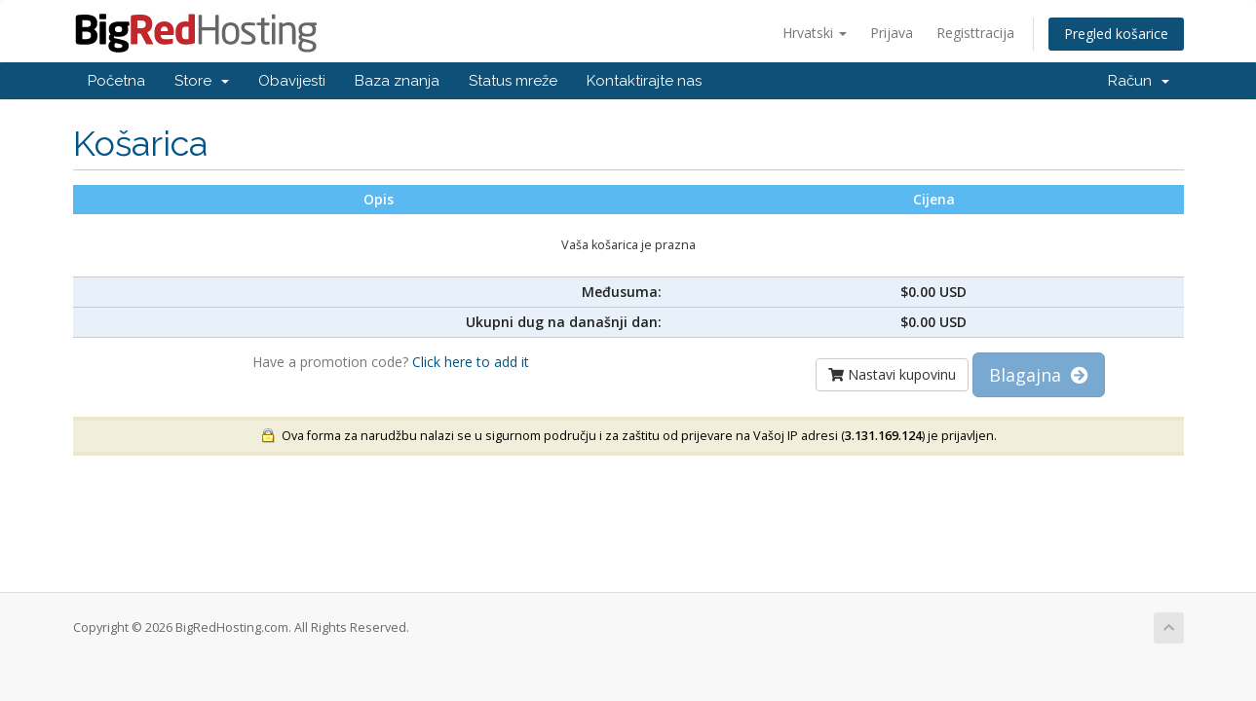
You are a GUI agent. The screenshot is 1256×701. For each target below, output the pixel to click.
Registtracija (975, 32)
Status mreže (513, 81)
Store (201, 81)
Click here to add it (470, 361)
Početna (116, 81)
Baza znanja (397, 81)
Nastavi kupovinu (892, 374)
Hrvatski (814, 32)
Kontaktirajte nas (644, 81)
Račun (1138, 81)
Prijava (891, 32)
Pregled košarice (1116, 33)
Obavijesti (291, 81)
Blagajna (1038, 375)
